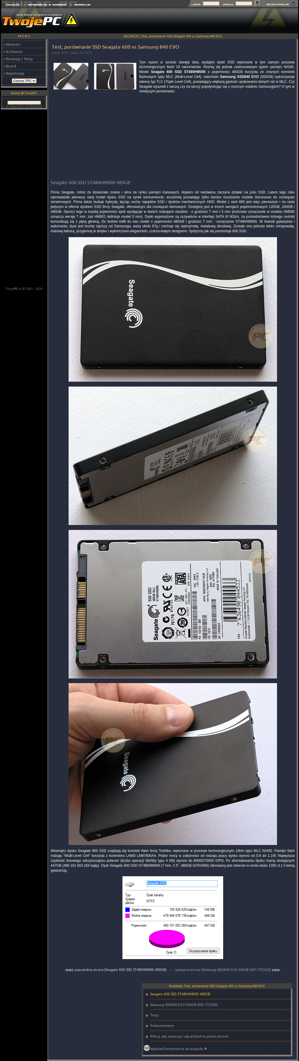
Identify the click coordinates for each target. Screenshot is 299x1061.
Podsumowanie (162, 1025)
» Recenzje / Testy (18, 59)
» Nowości (11, 44)
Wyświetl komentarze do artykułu (176, 1049)
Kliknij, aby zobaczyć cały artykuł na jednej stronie (189, 1036)
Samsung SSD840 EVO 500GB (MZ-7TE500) (184, 1005)
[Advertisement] (192, 20)
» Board (9, 66)
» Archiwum (13, 52)
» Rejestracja (13, 73)
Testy (154, 1015)
